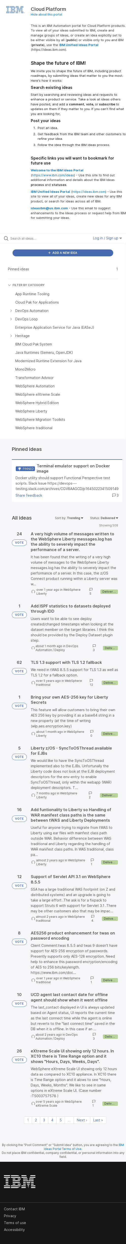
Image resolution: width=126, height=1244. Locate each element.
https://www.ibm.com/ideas (53, 175)
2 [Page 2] (36, 1120)
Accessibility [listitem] (14, 1230)
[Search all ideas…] (37, 238)
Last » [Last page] (98, 1120)
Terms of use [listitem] (15, 1223)
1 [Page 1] (28, 1120)
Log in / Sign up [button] (107, 238)
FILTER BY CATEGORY (26, 285)
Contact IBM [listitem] (14, 1209)
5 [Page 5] (61, 1120)
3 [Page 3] (44, 1120)
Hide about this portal (46, 14)
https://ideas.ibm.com (88, 192)
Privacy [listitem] (10, 1216)
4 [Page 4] (52, 1120)
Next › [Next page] (82, 1120)
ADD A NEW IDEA (62, 253)
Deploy (59, 650)
